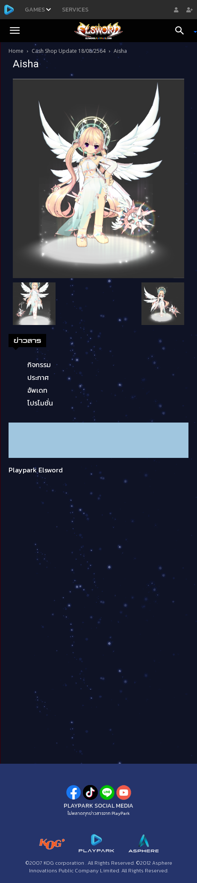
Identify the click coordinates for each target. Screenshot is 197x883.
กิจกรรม (39, 365)
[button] (14, 30)
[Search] (182, 30)
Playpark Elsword (36, 470)
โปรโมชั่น (40, 403)
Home (16, 51)
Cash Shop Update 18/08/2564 (69, 51)
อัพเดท (37, 390)
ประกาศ (38, 377)
